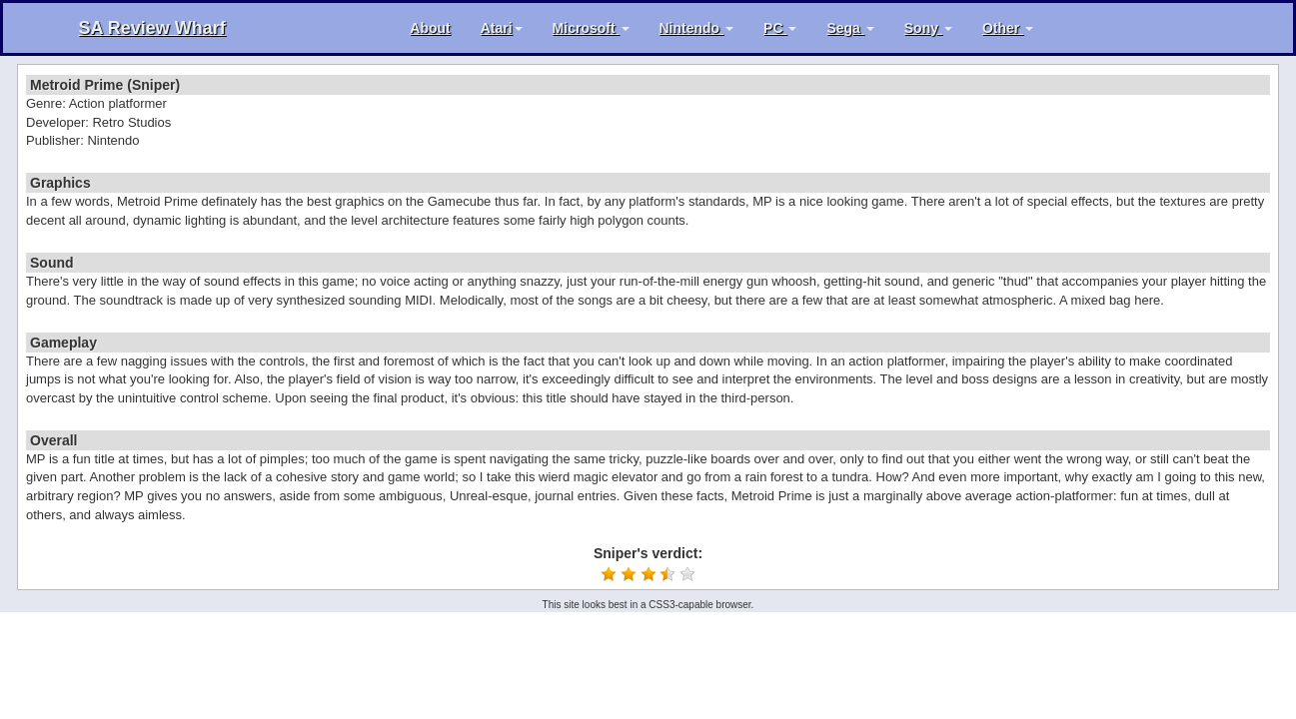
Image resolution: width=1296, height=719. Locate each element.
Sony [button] (928, 28)
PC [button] (779, 28)
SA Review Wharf (152, 28)
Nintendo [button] (696, 28)
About (430, 28)
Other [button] (1007, 28)
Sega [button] (849, 28)
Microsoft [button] (591, 28)
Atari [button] (502, 28)
